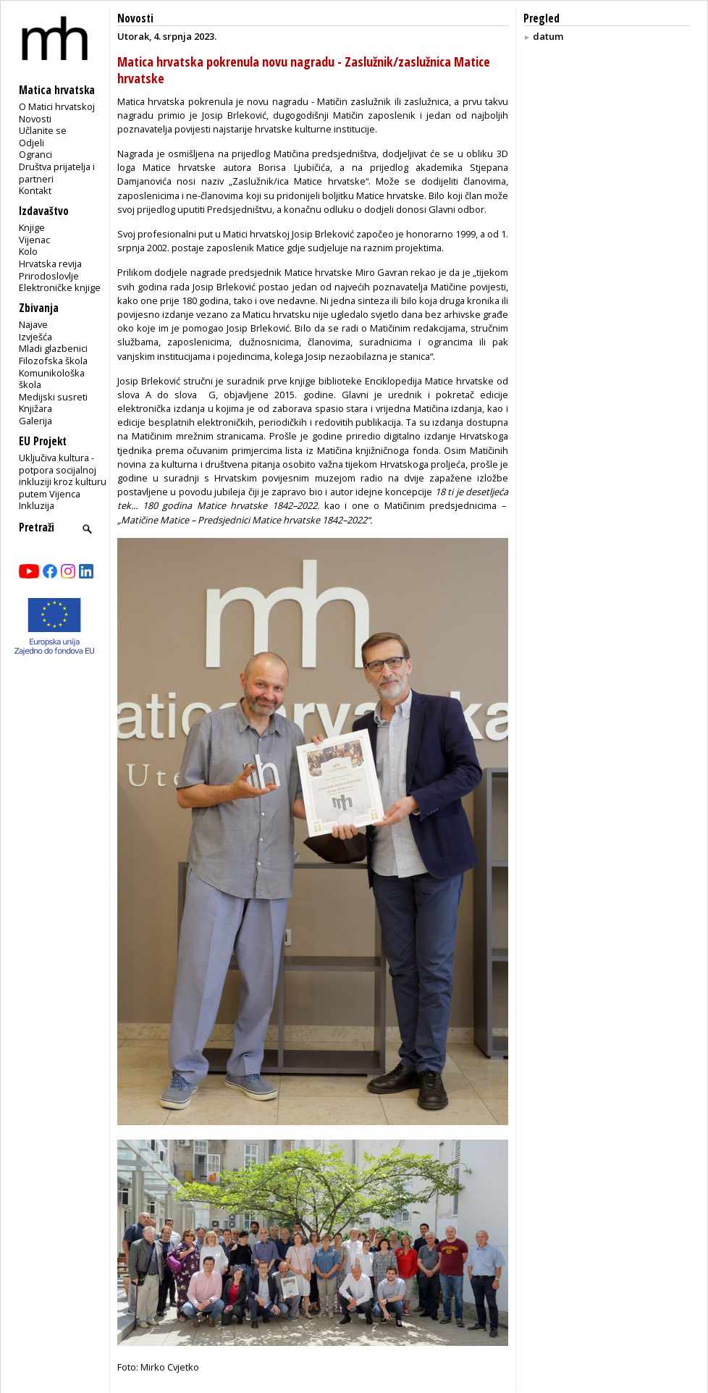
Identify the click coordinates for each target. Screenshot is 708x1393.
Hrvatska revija (50, 263)
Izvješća (35, 336)
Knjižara (35, 408)
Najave (33, 324)
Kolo (28, 251)
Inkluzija (36, 505)
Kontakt (35, 190)
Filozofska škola (53, 360)
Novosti (35, 118)
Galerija (35, 420)
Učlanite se (43, 130)
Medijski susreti (53, 396)
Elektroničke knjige (60, 287)
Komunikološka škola (52, 379)
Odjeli (31, 142)
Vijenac (34, 239)
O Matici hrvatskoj (57, 106)
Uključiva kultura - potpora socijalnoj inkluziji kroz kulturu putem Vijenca (62, 475)
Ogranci (35, 154)
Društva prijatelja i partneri (57, 172)
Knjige (32, 227)
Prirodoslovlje (49, 275)
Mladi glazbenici (53, 348)
